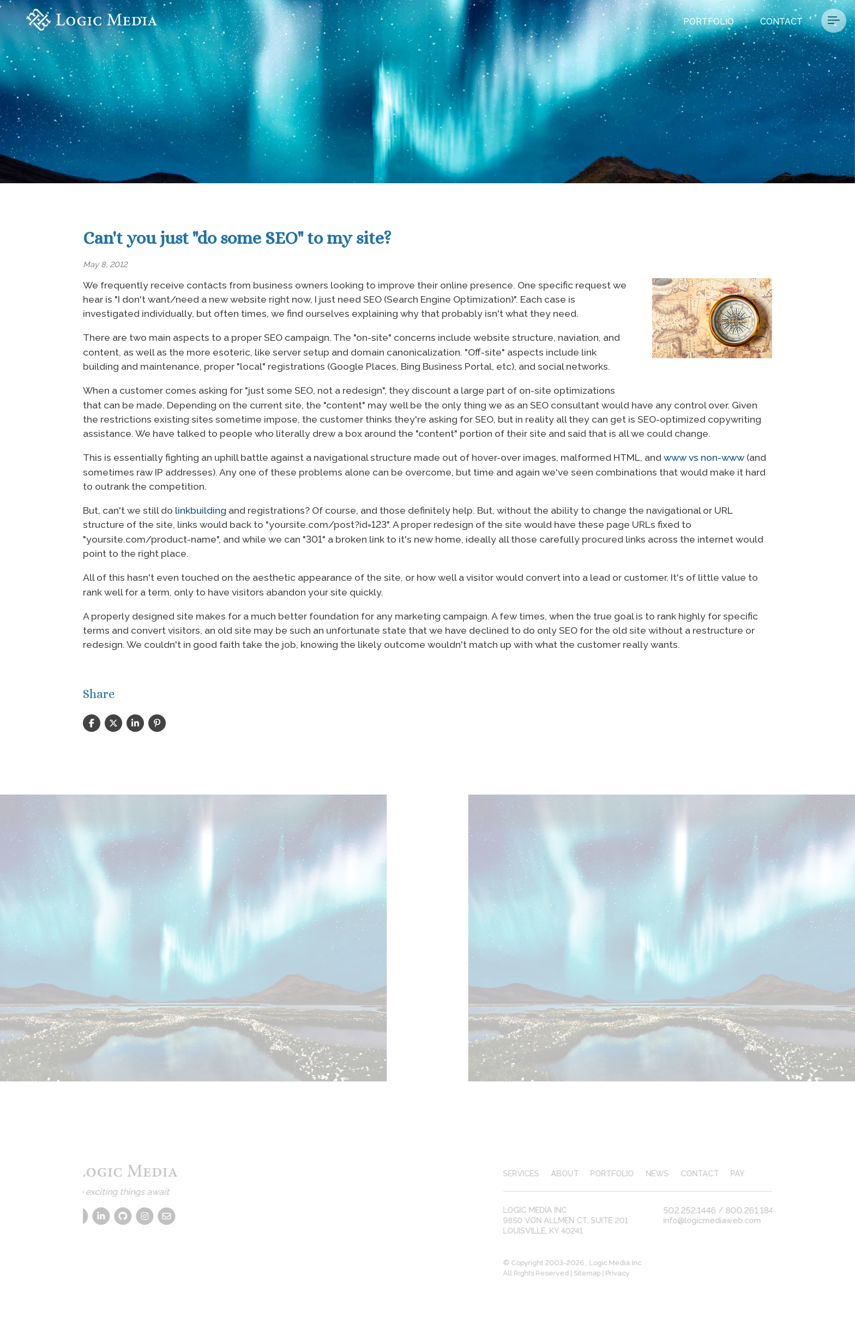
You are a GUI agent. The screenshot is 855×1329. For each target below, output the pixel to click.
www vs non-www (704, 457)
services (531, 1173)
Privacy (628, 1273)
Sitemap (597, 1273)
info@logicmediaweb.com (722, 1220)
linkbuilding (200, 510)
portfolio (622, 1173)
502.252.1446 (699, 1210)
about (574, 1173)
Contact (781, 21)
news (667, 1173)
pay (747, 1173)
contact (709, 1173)
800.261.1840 (763, 1210)
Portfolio (708, 21)
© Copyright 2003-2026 (554, 1263)
